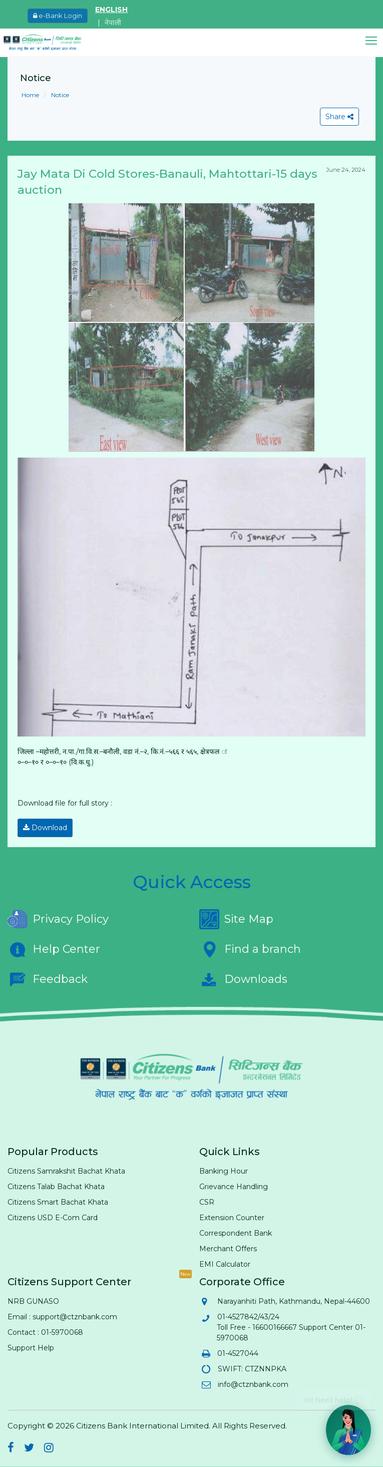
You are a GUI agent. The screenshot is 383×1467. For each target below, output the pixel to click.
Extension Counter (231, 1217)
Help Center (54, 949)
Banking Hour (223, 1171)
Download (45, 827)
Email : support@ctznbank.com (62, 1316)
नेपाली (113, 22)
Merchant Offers (228, 1248)
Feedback (48, 979)
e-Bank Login (57, 16)
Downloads (243, 979)
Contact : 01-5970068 (45, 1332)
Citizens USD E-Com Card (53, 1217)
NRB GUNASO (33, 1301)
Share (339, 116)
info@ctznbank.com (252, 1384)
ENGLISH (111, 9)
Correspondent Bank (235, 1233)
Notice (59, 95)
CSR (206, 1202)
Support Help (31, 1347)
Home (30, 95)
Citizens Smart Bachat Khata (58, 1202)
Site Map (236, 919)
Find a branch (250, 949)
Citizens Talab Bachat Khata (56, 1186)
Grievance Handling (233, 1186)
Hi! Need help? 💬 (333, 1396)
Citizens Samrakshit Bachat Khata (66, 1171)
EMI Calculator (224, 1264)
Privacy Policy (58, 919)
